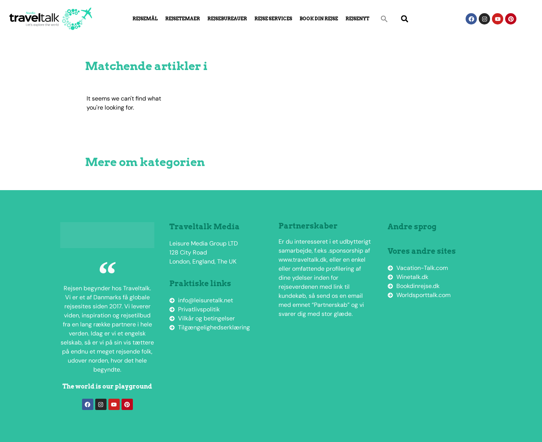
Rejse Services (273, 18)
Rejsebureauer (227, 18)
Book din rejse (319, 18)
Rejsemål (145, 18)
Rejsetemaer (182, 18)
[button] (384, 18)
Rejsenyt (357, 18)
